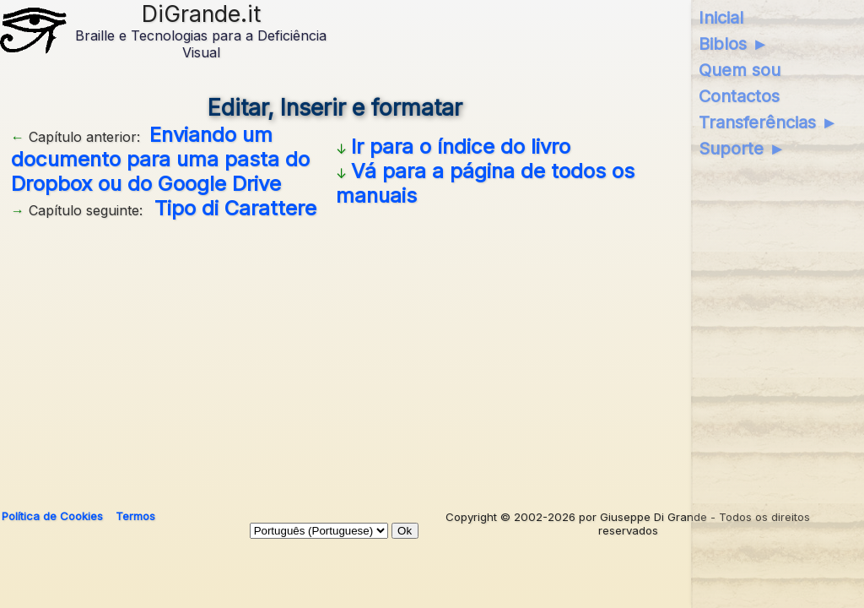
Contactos (739, 96)
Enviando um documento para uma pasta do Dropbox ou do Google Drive (160, 159)
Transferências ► (768, 122)
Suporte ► (742, 148)
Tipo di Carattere (235, 208)
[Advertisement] (335, 358)
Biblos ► (734, 44)
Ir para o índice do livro (460, 146)
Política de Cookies (52, 516)
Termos (135, 516)
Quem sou (739, 70)
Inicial (721, 18)
